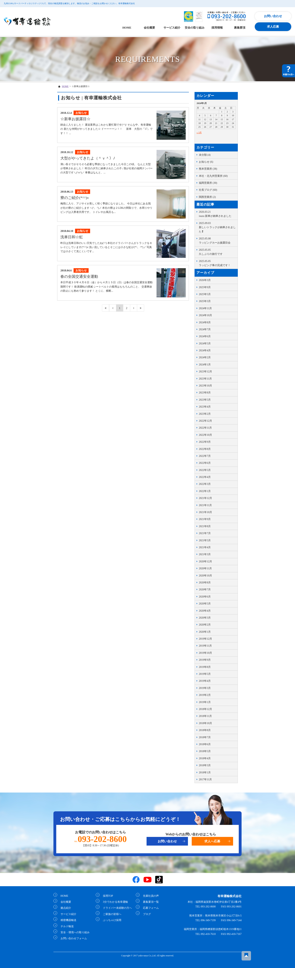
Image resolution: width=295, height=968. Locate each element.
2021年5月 (205, 540)
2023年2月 (205, 413)
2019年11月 (205, 645)
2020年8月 (205, 582)
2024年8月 (205, 322)
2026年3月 (205, 280)
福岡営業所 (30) (208, 182)
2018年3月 (205, 765)
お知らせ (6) (206, 161)
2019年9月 (205, 659)
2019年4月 (205, 680)
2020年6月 (205, 596)
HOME (126, 27)
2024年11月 (205, 308)
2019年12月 (205, 638)
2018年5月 (205, 751)
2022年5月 (205, 470)
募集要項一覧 (149, 901)
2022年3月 (205, 484)
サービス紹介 (171, 27)
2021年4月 (205, 547)
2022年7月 (205, 456)
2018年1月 (205, 772)
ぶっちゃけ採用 (110, 920)
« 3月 (199, 132)
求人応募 (273, 26)
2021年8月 (205, 526)
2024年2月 (205, 357)
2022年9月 (205, 441)
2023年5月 (205, 399)
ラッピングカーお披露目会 (217, 240)
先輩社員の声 (149, 895)
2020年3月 (205, 617)
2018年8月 (205, 730)
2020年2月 (205, 624)
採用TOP (106, 895)
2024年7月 (205, 329)
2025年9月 (205, 287)
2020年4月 (205, 610)
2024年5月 (205, 343)
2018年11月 (205, 716)
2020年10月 (205, 575)
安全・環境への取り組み (73, 932)
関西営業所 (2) (207, 197)
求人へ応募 (212, 841)
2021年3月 (205, 554)
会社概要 (149, 27)
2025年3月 (205, 301)
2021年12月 (205, 498)
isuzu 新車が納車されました (217, 213)
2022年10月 (205, 435)
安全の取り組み (195, 27)
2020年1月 (205, 631)
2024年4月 (205, 350)
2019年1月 (205, 702)
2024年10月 (205, 315)
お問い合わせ (273, 16)
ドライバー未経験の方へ (115, 908)
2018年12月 (205, 709)
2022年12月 (205, 420)
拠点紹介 (64, 908)
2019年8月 (205, 667)
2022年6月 (205, 463)
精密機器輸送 (67, 920)
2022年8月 (205, 449)
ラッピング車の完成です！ (217, 263)
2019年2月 (205, 695)
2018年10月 (205, 723)
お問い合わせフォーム (72, 938)
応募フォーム (149, 908)
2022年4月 (205, 477)
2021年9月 (205, 519)
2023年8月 (205, 392)
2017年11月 (205, 779)
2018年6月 (205, 744)
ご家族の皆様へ (110, 914)
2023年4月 (205, 406)
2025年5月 (205, 294)
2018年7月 (205, 737)
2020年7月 (205, 589)
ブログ (145, 914)
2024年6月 (205, 336)
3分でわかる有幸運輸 (113, 901)
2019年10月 (205, 652)
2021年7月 (205, 533)
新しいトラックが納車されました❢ (217, 227)
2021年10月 (205, 512)
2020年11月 (205, 568)
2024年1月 (205, 364)
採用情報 (217, 27)
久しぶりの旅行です (217, 251)
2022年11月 (205, 427)
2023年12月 (205, 371)
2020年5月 (205, 603)
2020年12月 (205, 561)
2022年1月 (205, 491)
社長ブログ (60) (208, 189)
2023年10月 (205, 385)
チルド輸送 (65, 926)
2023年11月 (205, 378)
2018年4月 (205, 758)
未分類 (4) (205, 154)
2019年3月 (205, 688)
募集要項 (239, 27)
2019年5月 (205, 674)
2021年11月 (205, 505)
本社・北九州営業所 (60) (213, 176)
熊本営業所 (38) (208, 168)
